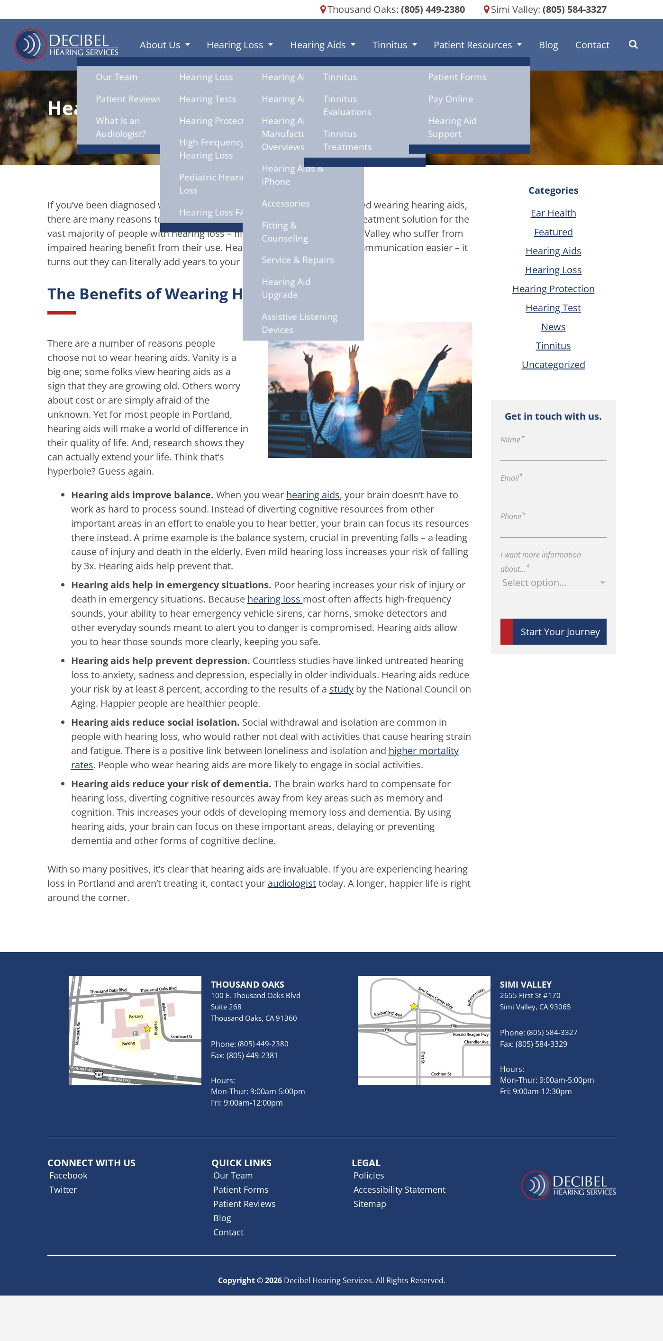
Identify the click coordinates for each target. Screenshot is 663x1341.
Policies (369, 1175)
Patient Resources (471, 44)
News (553, 326)
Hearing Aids (331, 44)
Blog (539, 44)
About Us (188, 44)
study (341, 689)
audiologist (292, 883)
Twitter (63, 1189)
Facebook (68, 1175)
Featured (553, 231)
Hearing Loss (255, 44)
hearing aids (313, 494)
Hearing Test (553, 307)
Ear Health (553, 213)
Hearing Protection (553, 288)
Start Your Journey (560, 631)
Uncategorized (553, 364)
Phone (513, 516)
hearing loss (275, 599)
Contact (576, 44)
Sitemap (370, 1203)
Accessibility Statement (399, 1189)
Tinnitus (395, 44)
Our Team (233, 1175)
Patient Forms (241, 1189)
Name (512, 439)
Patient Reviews (244, 1203)
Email (511, 478)
